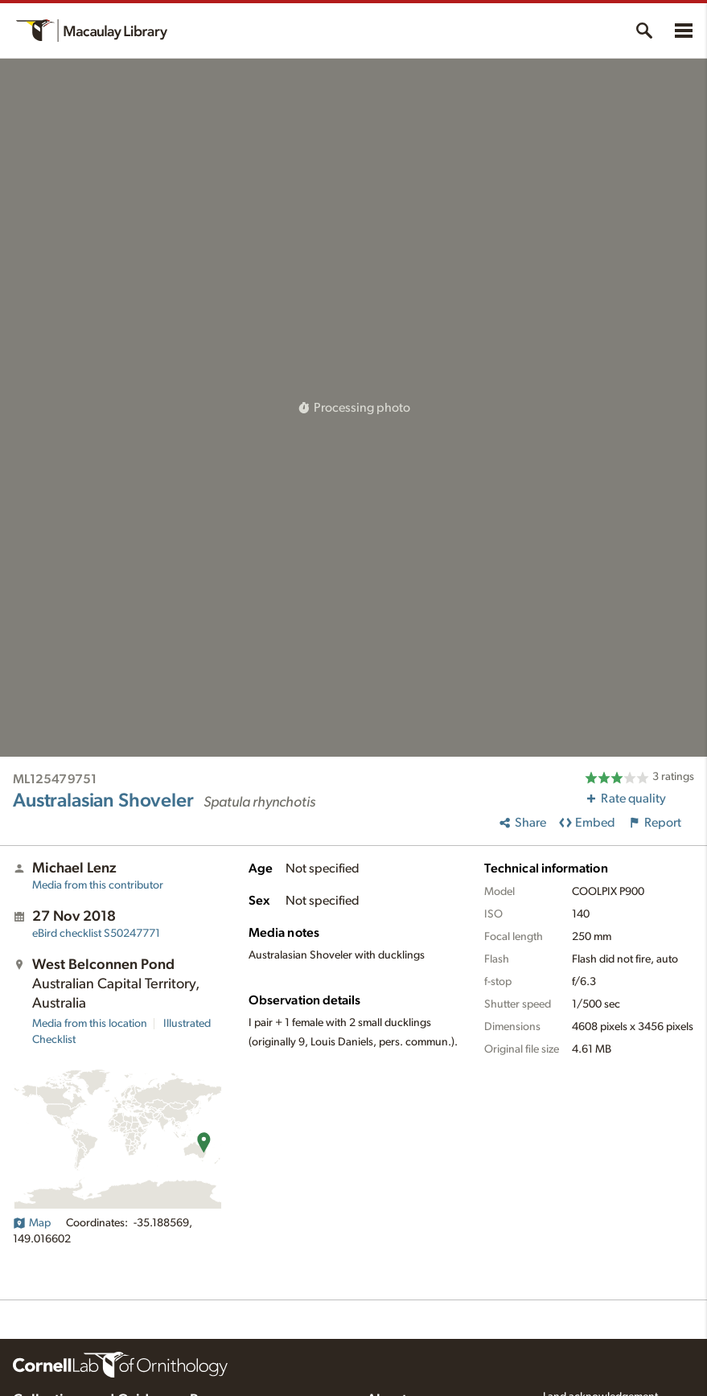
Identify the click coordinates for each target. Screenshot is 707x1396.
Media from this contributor (97, 885)
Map (32, 1223)
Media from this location (89, 1023)
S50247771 (96, 933)
